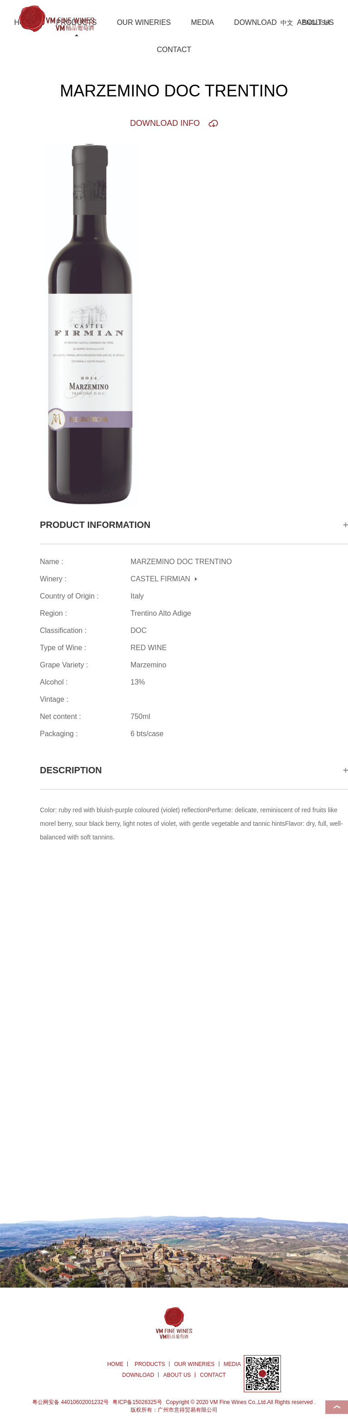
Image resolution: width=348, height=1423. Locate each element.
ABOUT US (177, 1375)
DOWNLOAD (255, 22)
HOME (115, 1364)
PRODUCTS (150, 1364)
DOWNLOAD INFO (165, 123)
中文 (286, 22)
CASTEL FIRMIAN (160, 579)
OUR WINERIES (144, 22)
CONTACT (174, 49)
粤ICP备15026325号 (137, 1402)
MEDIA (202, 22)
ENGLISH (316, 22)
